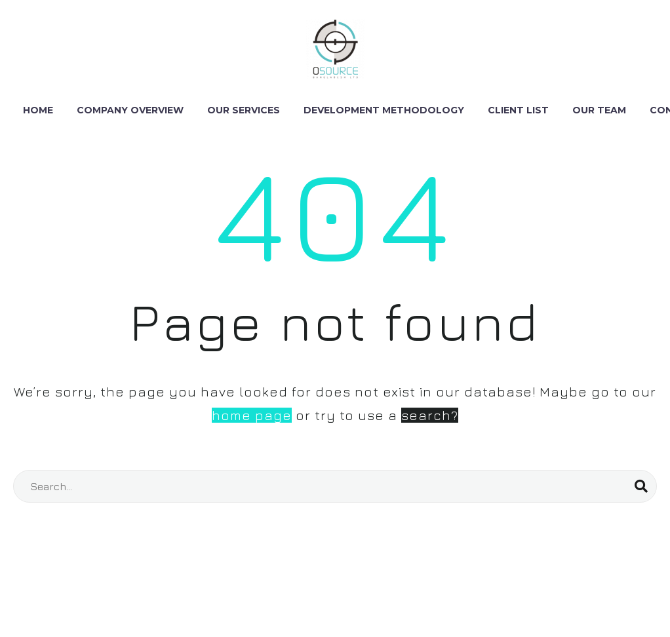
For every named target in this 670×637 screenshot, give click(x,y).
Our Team (599, 110)
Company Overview (130, 110)
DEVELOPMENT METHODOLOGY (384, 110)
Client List (518, 110)
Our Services (243, 110)
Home (38, 110)
